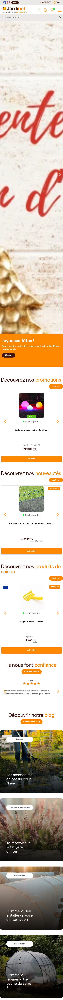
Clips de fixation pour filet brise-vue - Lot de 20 (31, 523)
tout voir (56, 386)
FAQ (56, 2)
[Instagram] (8, 2)
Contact (45, 3)
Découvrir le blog (31, 722)
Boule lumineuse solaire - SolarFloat (31, 430)
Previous (3, 174)
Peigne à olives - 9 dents (31, 622)
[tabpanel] (31, 174)
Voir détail (31, 459)
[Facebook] (4, 2)
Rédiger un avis (31, 672)
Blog (15, 2)
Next (60, 174)
